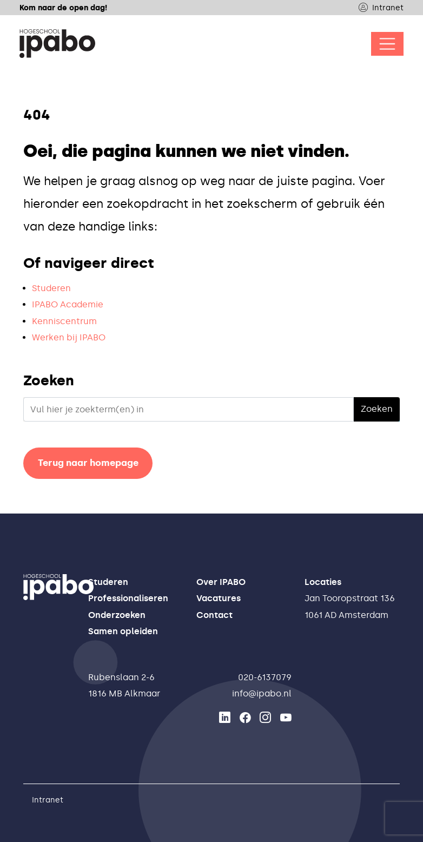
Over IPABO (221, 582)
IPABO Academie (67, 304)
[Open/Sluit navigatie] (387, 44)
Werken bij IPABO (68, 337)
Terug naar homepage (88, 462)
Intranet (381, 7)
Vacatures (218, 598)
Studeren (51, 288)
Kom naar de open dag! (63, 7)
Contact (214, 615)
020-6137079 (265, 677)
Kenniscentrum (64, 321)
